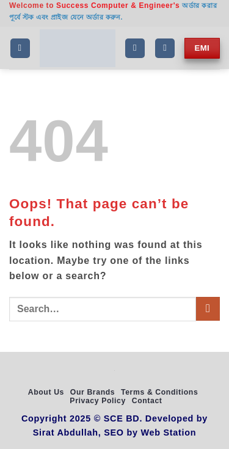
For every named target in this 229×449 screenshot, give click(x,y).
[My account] (165, 48)
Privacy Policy (98, 400)
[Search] (135, 48)
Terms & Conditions (159, 392)
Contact (147, 400)
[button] (20, 48)
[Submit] (208, 309)
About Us (46, 392)
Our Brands (92, 392)
